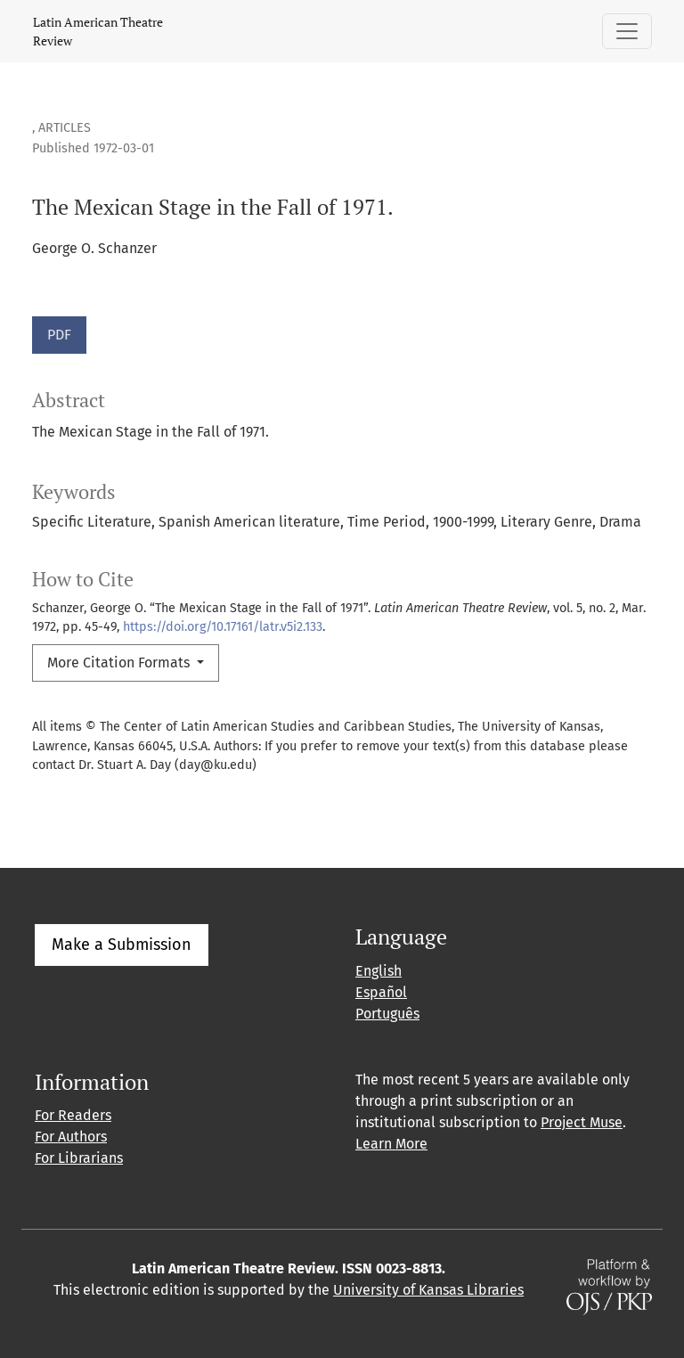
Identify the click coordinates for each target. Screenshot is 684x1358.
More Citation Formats (120, 662)
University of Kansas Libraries (428, 1289)
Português (387, 1013)
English (378, 970)
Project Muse (582, 1122)
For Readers (73, 1115)
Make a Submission (121, 944)
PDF (59, 334)
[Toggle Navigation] (627, 31)
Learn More (391, 1143)
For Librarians (79, 1157)
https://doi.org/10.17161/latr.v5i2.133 (222, 626)
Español (381, 992)
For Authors (71, 1136)
